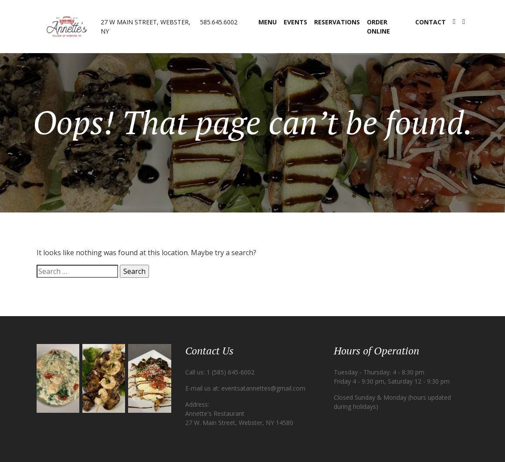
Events (295, 22)
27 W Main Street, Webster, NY (145, 26)
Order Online (378, 26)
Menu (267, 22)
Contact (430, 22)
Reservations (337, 22)
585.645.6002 (218, 22)
